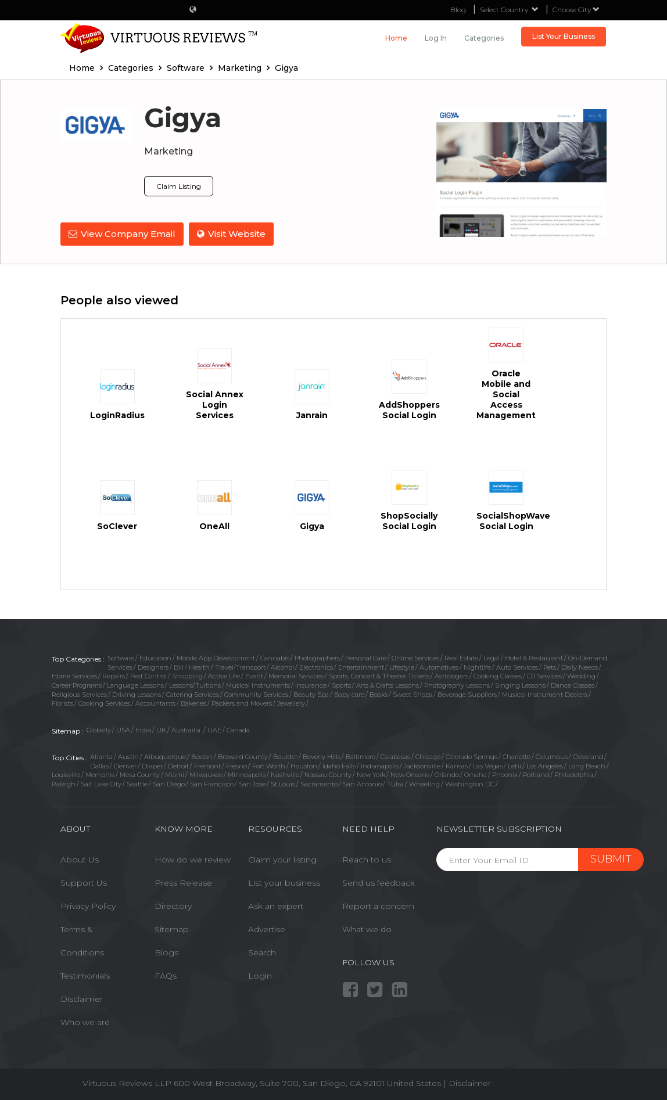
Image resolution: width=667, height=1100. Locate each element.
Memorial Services (296, 675)
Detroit (178, 765)
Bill (179, 666)
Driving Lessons (136, 693)
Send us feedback (378, 882)
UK (161, 729)
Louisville (66, 774)
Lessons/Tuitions (195, 685)
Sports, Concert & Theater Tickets (379, 675)
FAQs (166, 975)
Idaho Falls (339, 765)
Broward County (243, 756)
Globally (99, 729)
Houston (304, 765)
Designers (153, 666)
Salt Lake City (101, 783)
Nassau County (328, 774)
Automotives (438, 666)
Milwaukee (206, 774)
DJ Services (544, 675)
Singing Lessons (520, 685)
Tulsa (395, 783)
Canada (238, 729)
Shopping (187, 675)
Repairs (113, 675)
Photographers (317, 657)
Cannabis (274, 657)
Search (262, 952)
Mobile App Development (216, 657)
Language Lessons (135, 685)
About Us (79, 859)
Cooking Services (104, 703)
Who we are (85, 1021)
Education (155, 657)
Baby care (349, 693)
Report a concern (378, 905)
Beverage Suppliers (467, 693)
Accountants (155, 703)
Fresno (236, 765)
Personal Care (365, 657)
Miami (174, 774)
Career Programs (77, 685)
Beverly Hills (321, 756)
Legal (491, 657)
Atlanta (101, 756)
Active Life (224, 675)
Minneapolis (247, 774)
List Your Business (563, 36)
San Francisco (212, 783)
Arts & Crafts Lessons (387, 685)
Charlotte (516, 756)
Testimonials (85, 975)
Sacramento (319, 783)
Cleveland (588, 756)
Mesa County (140, 774)
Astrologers (451, 675)
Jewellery (291, 703)
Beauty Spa (311, 693)
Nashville (285, 774)
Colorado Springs (471, 756)
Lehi (514, 765)
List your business (284, 882)
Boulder (285, 756)
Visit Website (232, 233)
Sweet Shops (412, 693)
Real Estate (461, 657)
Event (254, 675)
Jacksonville (422, 765)
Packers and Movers (241, 703)
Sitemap (172, 928)
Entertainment (361, 666)
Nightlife (477, 666)
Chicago (427, 756)
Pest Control (148, 675)
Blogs (166, 952)
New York (371, 774)
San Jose (252, 783)
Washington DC (469, 783)
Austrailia (186, 729)
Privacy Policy (88, 905)
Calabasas (395, 756)
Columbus (552, 756)
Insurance (311, 685)
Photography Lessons (457, 685)
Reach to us (366, 859)
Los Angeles (544, 765)
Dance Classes (572, 685)
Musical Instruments (258, 685)
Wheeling (424, 783)
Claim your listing (282, 859)
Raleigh (64, 783)
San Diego (169, 783)
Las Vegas (488, 765)
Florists (62, 703)
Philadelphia (573, 774)
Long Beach (586, 765)
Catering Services (192, 693)
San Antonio (362, 783)
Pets (549, 666)
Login (260, 975)
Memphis (99, 774)
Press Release (183, 882)
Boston (202, 756)
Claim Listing (178, 186)
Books (379, 693)
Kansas (457, 765)
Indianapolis (380, 765)
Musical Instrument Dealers (544, 693)
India (143, 729)
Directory (173, 905)
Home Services (74, 675)
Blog (458, 9)
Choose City (576, 9)
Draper (152, 765)
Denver (125, 765)
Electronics (316, 666)
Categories (484, 38)
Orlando (447, 774)
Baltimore (360, 756)
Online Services (415, 657)
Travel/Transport (240, 666)
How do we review (193, 859)
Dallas (99, 765)
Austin (128, 756)
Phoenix (505, 774)
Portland (536, 774)
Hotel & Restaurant (534, 657)
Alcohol (282, 666)
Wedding (581, 675)
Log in (436, 38)
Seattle (137, 783)
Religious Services (79, 693)
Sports (341, 685)
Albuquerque (165, 756)
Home (396, 38)
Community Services (256, 693)
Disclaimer (81, 998)
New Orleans (409, 774)
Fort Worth (268, 765)
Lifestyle (401, 666)
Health (199, 666)
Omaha (475, 774)
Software (120, 657)
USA (123, 729)
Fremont (207, 765)
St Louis (283, 783)
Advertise (266, 928)
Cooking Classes (498, 675)
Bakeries (193, 703)
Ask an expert (275, 905)
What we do (367, 928)
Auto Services (517, 666)
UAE (214, 729)
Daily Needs (579, 666)
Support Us (83, 882)
